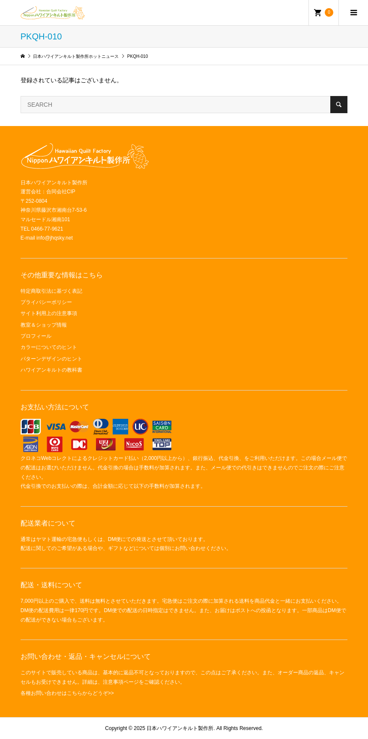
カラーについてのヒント (49, 347)
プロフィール (36, 336)
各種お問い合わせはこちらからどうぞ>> (67, 693)
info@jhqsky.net (54, 238)
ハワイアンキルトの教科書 (51, 370)
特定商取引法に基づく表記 (51, 291)
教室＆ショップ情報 (44, 325)
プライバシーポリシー (46, 302)
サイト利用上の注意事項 (49, 313)
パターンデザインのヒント (51, 359)
